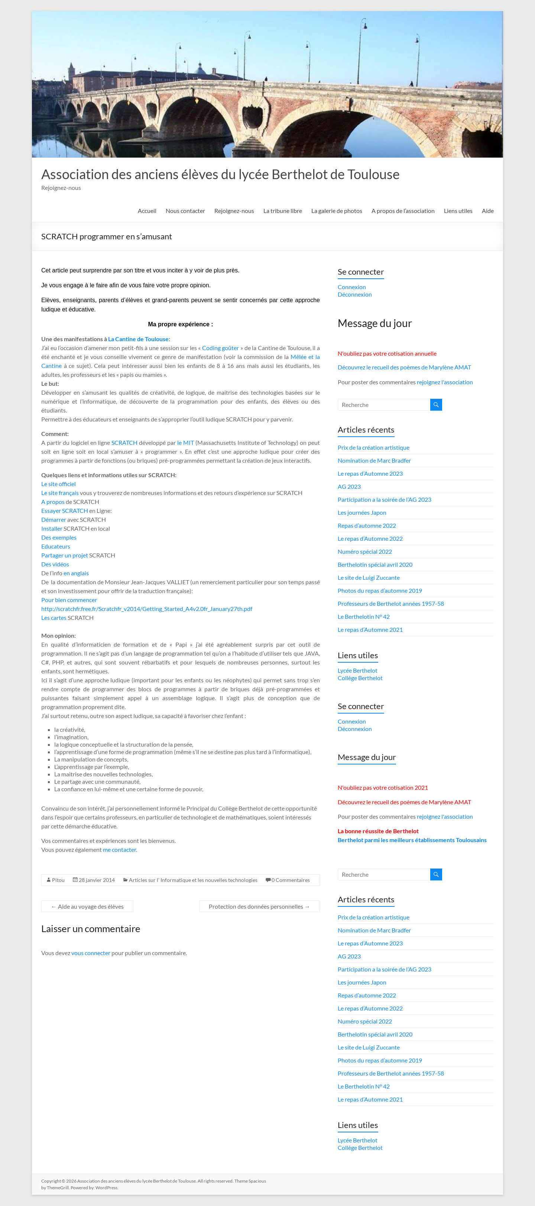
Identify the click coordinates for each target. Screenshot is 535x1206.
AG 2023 (349, 486)
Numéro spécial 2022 (365, 551)
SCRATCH (124, 442)
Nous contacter (185, 210)
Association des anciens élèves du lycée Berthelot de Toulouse (220, 174)
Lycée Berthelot (357, 670)
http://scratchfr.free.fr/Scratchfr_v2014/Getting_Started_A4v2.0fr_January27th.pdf (146, 608)
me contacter (119, 849)
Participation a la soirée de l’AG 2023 (384, 499)
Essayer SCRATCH (64, 510)
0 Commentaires (291, 880)
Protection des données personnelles (259, 906)
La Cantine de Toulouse (138, 338)
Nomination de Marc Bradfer (374, 460)
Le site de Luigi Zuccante (369, 577)
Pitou (58, 880)
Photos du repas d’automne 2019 (380, 590)
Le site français (60, 492)
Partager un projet (64, 555)
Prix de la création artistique (373, 447)
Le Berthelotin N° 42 (364, 616)
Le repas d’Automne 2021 (370, 629)
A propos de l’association (403, 210)
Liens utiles (458, 210)
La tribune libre (282, 210)
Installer (51, 528)
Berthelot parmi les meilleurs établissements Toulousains (412, 839)
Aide (488, 210)
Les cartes (54, 617)
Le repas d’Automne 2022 (370, 538)
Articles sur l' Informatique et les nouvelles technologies (193, 880)
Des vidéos (55, 564)
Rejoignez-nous (234, 210)
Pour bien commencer (69, 599)
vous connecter (90, 952)
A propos (53, 501)
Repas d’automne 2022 (367, 525)
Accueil (147, 210)
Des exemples (59, 537)
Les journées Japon (362, 512)
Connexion (352, 286)
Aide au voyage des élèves (87, 906)
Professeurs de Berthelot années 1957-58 (391, 603)
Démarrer (53, 519)
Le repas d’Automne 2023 (370, 473)
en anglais (76, 572)
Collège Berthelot (360, 677)
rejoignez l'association (445, 381)
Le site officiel (58, 483)
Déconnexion (355, 294)
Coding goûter (220, 347)
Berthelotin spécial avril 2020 (375, 564)
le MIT (186, 442)
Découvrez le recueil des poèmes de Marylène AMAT (404, 367)
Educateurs (55, 546)
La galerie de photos (336, 210)
